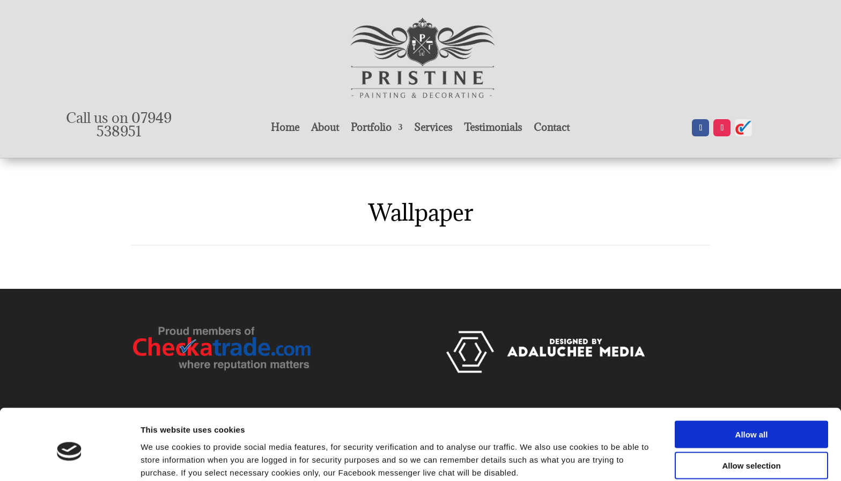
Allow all (751, 386)
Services (433, 128)
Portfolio (371, 128)
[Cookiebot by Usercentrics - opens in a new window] (69, 460)
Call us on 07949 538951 (119, 124)
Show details (563, 459)
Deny (752, 449)
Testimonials (493, 128)
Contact (552, 128)
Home (285, 128)
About (325, 128)
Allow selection (751, 418)
